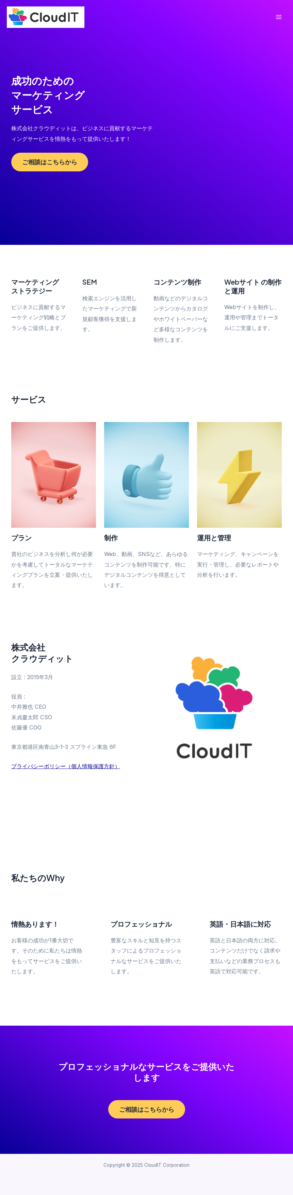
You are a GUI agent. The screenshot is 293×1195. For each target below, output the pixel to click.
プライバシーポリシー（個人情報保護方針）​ (65, 766)
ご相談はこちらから (49, 162)
